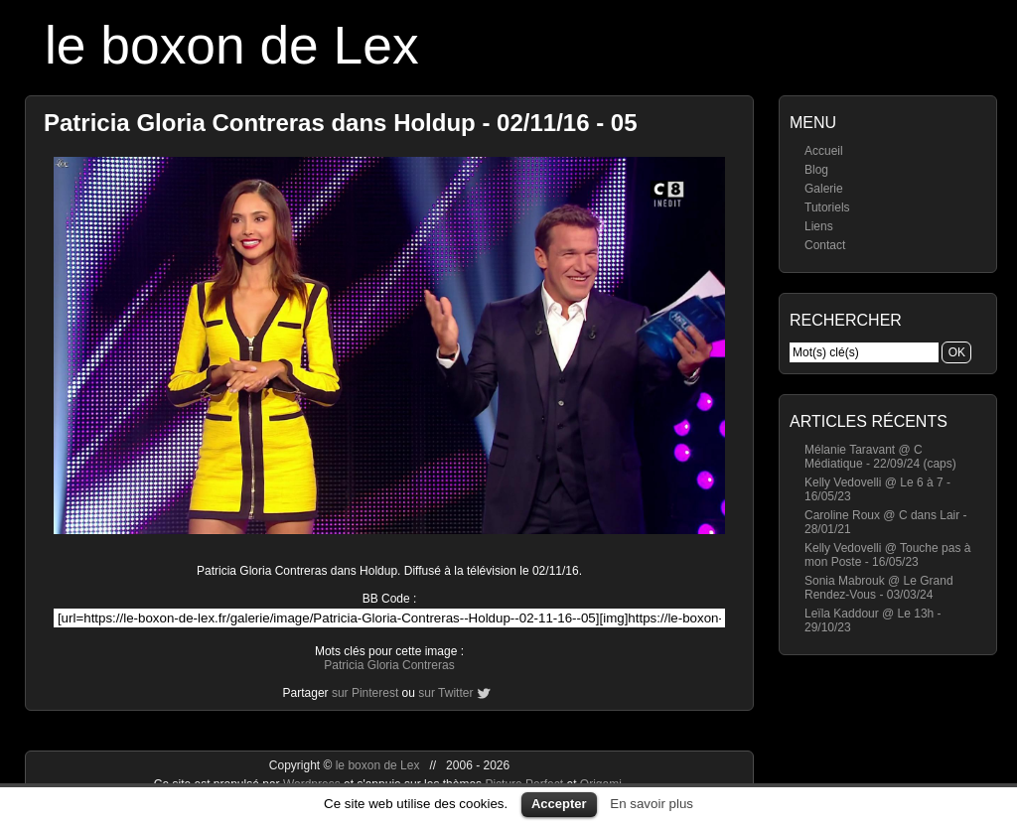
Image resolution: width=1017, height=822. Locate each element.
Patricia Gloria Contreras (389, 665)
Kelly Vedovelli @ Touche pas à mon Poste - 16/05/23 (887, 555)
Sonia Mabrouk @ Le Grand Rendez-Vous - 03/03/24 (878, 588)
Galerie (823, 189)
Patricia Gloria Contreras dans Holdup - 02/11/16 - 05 (341, 122)
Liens (818, 226)
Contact (824, 245)
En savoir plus (651, 803)
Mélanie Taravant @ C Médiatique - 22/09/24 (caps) (880, 457)
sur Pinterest (365, 693)
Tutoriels (827, 207)
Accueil (823, 151)
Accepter (559, 803)
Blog (816, 170)
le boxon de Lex (232, 45)
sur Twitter (445, 693)
